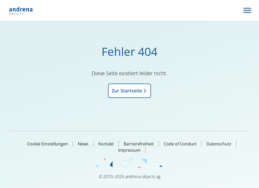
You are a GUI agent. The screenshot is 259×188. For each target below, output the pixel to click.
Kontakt (106, 144)
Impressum (129, 150)
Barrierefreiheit (139, 144)
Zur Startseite (129, 90)
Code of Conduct (180, 144)
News (83, 144)
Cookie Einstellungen (47, 144)
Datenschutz (218, 144)
